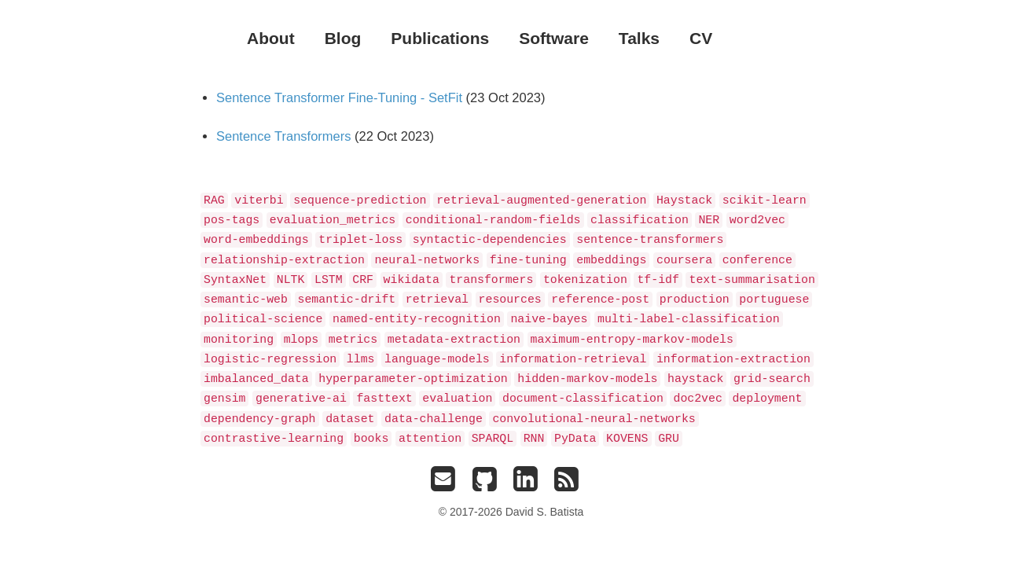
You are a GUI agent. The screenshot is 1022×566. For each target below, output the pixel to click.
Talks (639, 38)
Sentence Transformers (283, 136)
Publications (440, 38)
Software (554, 38)
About (271, 38)
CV (700, 38)
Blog (343, 38)
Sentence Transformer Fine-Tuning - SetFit (339, 97)
